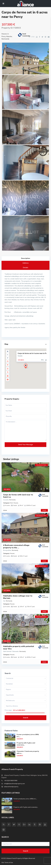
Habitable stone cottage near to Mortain (17, 597)
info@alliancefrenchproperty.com (14, 784)
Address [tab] (26, 263)
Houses (4, 34)
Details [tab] (25, 268)
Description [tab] (25, 258)
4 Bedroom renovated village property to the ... (16, 546)
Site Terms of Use (7, 862)
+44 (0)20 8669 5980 (10, 781)
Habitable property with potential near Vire (18, 647)
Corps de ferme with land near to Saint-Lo (18, 496)
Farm (11, 503)
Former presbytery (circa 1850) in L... (25, 799)
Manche (9, 36)
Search (25, 718)
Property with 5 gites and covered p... (25, 807)
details (44, 510)
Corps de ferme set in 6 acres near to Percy (33, 353)
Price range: (8, 710)
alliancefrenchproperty (11, 787)
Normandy (5, 39)
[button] (27, 367)
